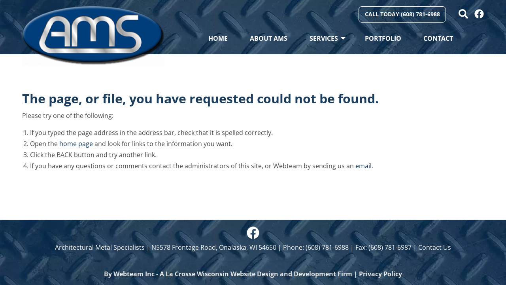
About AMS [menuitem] (268, 38)
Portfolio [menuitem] (383, 38)
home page (76, 143)
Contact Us (434, 247)
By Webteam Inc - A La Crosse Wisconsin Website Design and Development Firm (228, 274)
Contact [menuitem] (438, 38)
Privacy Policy (380, 274)
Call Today (402, 14)
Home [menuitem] (218, 38)
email (363, 166)
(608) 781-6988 (327, 247)
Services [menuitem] (324, 38)
